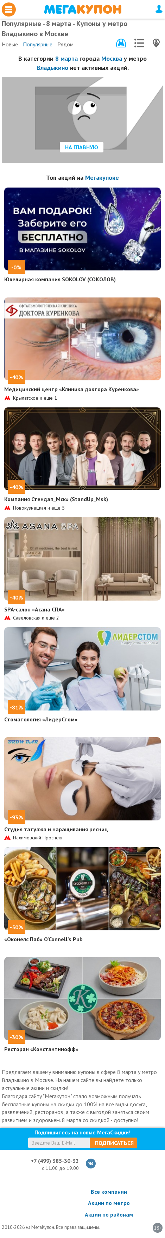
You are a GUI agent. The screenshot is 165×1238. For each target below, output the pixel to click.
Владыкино (52, 68)
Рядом (65, 44)
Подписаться (114, 1142)
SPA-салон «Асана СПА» (34, 609)
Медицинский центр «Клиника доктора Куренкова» (71, 389)
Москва (111, 58)
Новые (10, 44)
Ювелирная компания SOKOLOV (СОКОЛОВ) (60, 279)
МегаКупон (82, 9)
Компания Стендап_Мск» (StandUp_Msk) (56, 499)
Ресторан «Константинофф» (41, 1049)
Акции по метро (109, 1202)
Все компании (109, 1191)
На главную (81, 147)
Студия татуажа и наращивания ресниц (56, 829)
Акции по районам (109, 1214)
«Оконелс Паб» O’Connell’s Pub (43, 939)
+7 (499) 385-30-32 (55, 1160)
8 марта (66, 58)
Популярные (37, 44)
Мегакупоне (102, 177)
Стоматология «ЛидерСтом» (40, 719)
